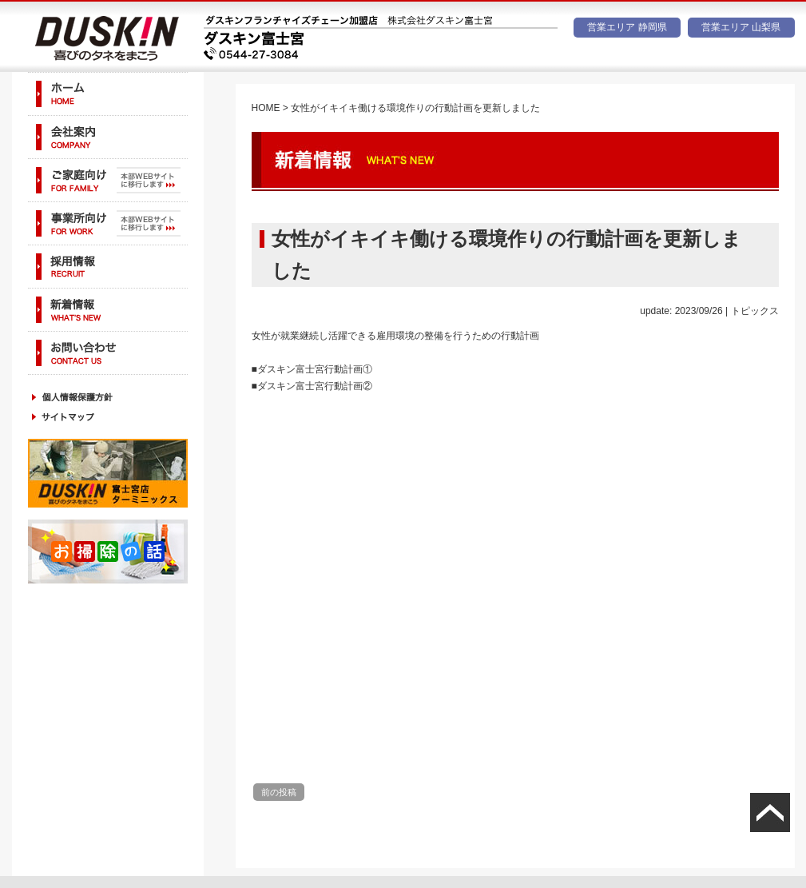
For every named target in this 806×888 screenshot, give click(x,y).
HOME (266, 107)
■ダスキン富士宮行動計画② (312, 386)
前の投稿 (278, 792)
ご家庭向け (108, 180)
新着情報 (108, 310)
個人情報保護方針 (108, 397)
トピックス (755, 311)
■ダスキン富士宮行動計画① (312, 369)
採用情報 (108, 266)
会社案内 (108, 137)
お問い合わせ (108, 353)
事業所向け (108, 223)
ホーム (108, 94)
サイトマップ (108, 417)
